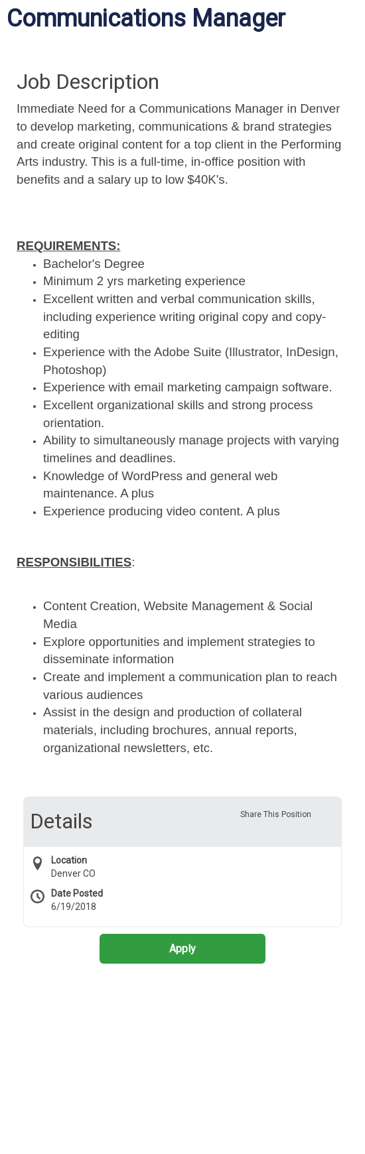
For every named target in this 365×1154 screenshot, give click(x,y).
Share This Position (275, 814)
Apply (182, 948)
